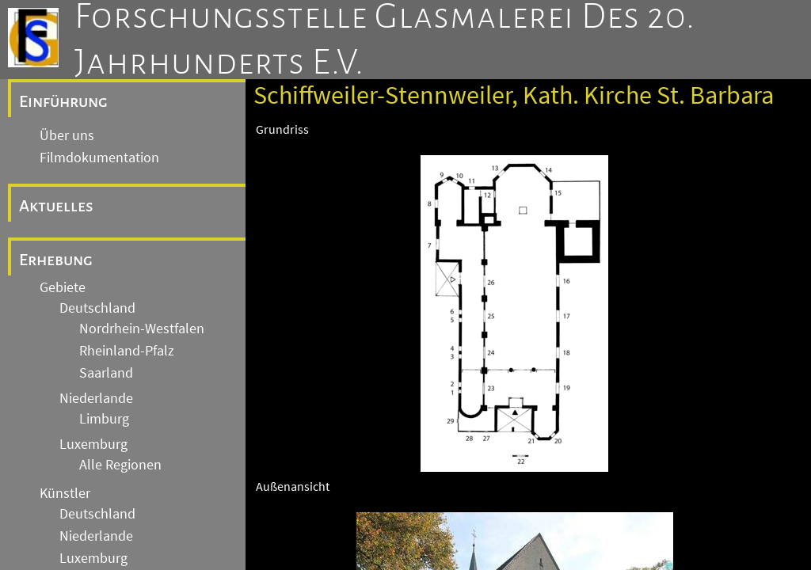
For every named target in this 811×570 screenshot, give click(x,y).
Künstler (65, 493)
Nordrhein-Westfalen (141, 328)
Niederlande (96, 398)
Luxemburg (93, 444)
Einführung (63, 101)
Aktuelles (56, 206)
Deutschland (97, 308)
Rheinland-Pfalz (126, 350)
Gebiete (63, 287)
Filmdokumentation (99, 157)
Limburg (104, 419)
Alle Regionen (120, 464)
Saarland (106, 373)
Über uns (67, 135)
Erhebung (56, 259)
